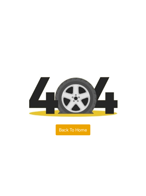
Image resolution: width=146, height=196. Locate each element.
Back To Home (73, 130)
